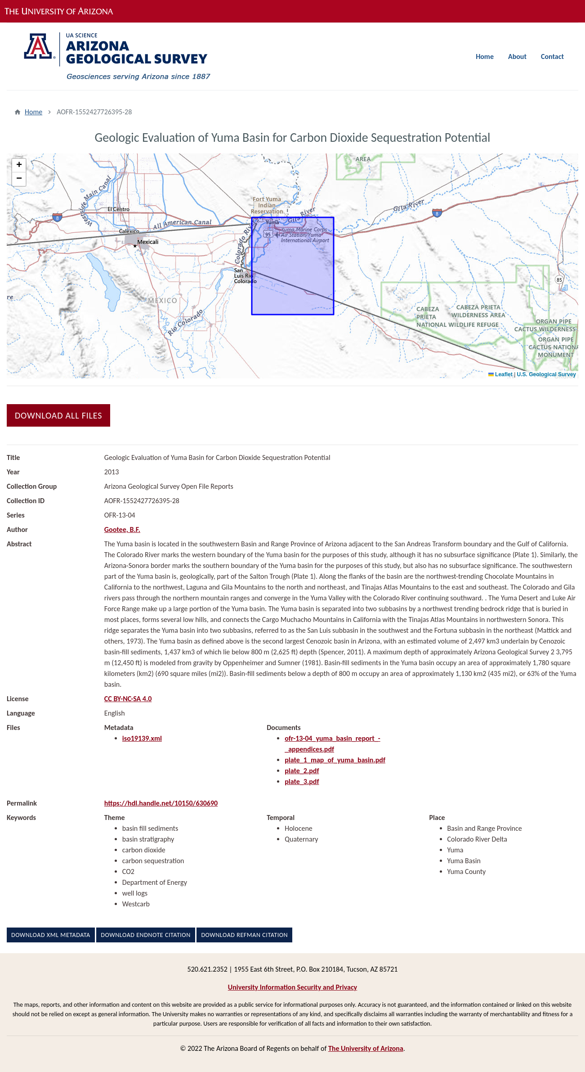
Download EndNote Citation (145, 935)
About (517, 56)
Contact (552, 56)
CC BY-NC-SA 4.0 (128, 698)
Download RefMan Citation (244, 935)
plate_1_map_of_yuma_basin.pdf (335, 760)
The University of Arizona (365, 1048)
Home (485, 56)
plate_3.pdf (302, 781)
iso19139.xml (142, 738)
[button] (19, 165)
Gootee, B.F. (122, 529)
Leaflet (500, 374)
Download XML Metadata (50, 935)
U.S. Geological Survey (546, 374)
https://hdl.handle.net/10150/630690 (161, 803)
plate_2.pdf (302, 770)
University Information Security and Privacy (292, 987)
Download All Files (58, 415)
